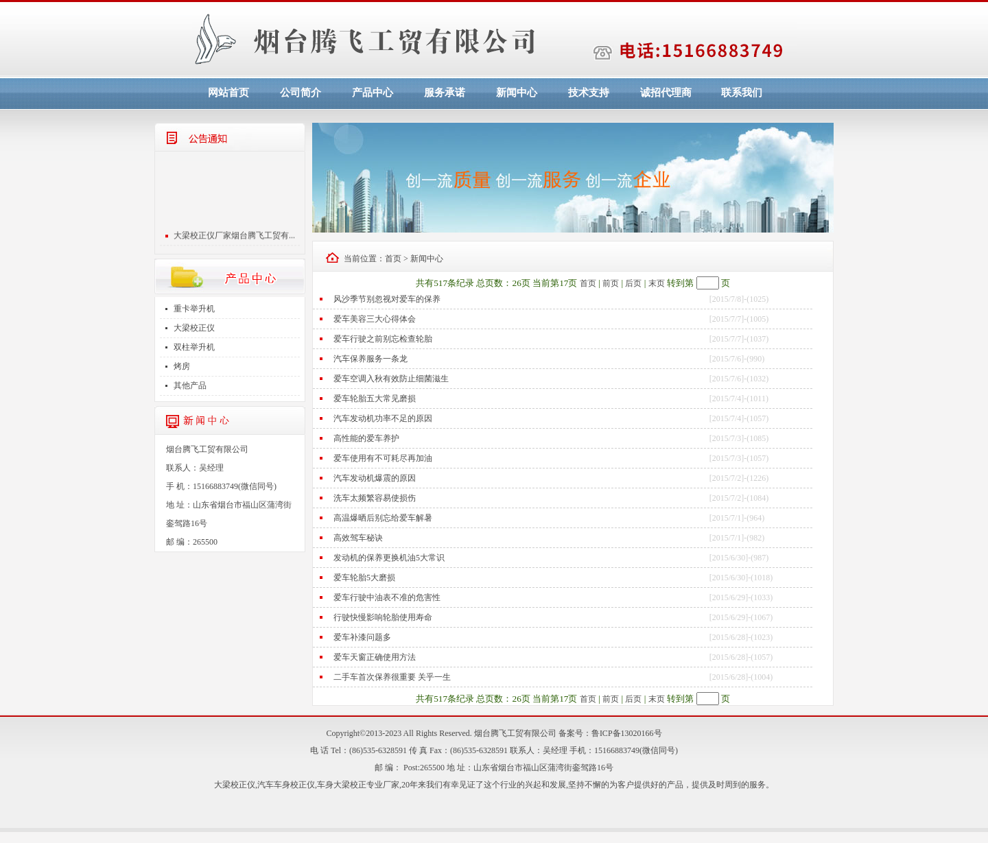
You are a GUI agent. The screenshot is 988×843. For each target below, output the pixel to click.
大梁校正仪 (194, 328)
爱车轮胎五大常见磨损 (374, 398)
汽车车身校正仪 (286, 784)
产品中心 (372, 92)
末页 (656, 283)
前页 (610, 283)
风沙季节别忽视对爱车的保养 (386, 299)
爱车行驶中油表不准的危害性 (386, 597)
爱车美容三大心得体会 (374, 319)
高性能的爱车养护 (366, 438)
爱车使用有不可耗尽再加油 (382, 458)
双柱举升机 (194, 347)
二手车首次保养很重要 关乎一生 (392, 677)
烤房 (182, 366)
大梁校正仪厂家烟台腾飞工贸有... (234, 237)
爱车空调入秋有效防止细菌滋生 (391, 378)
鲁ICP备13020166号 (626, 733)
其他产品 (190, 385)
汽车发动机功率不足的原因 (382, 418)
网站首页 (228, 92)
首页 (393, 258)
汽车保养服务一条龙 (370, 359)
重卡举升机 (194, 308)
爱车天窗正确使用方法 (374, 657)
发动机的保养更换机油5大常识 (389, 557)
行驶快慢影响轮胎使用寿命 (382, 617)
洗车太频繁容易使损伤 (374, 498)
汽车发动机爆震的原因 (374, 478)
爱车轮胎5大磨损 (364, 577)
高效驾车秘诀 (358, 538)
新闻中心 (516, 92)
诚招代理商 (666, 92)
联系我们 (741, 92)
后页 (633, 283)
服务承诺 (444, 92)
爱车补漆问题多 (362, 637)
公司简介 (300, 92)
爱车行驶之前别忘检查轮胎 (382, 339)
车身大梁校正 (341, 784)
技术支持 (588, 92)
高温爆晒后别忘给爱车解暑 (382, 518)
